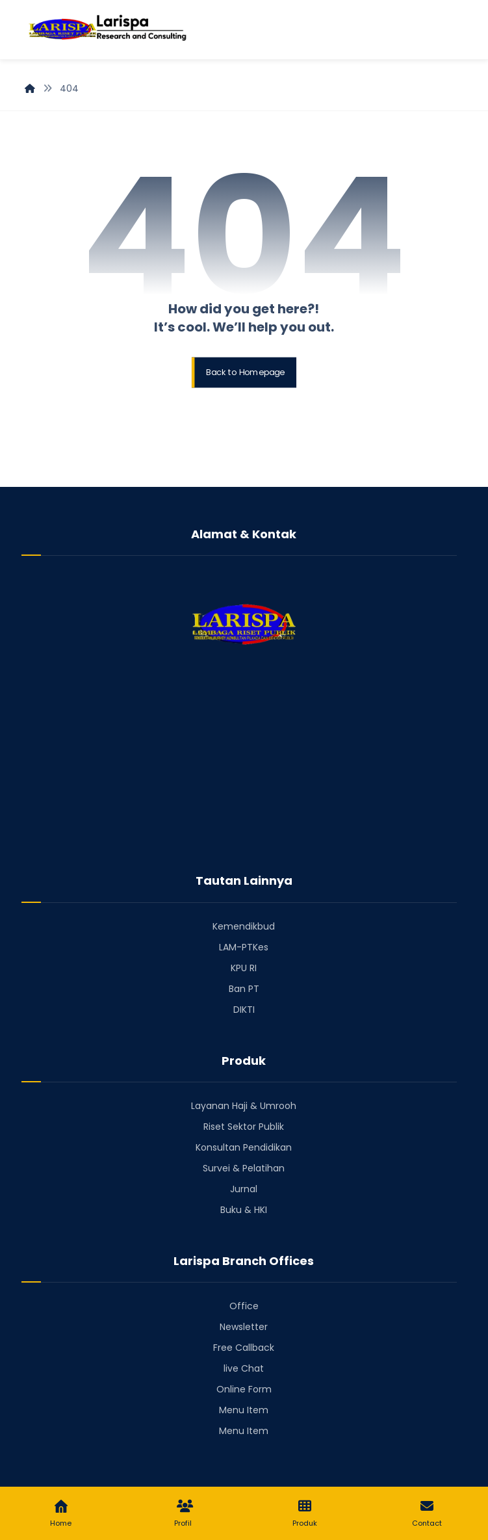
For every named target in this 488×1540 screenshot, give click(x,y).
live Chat (244, 1368)
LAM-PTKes (243, 947)
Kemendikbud (243, 926)
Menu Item (243, 1409)
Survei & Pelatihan (244, 1168)
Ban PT (244, 988)
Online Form (244, 1389)
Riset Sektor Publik (243, 1126)
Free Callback (243, 1347)
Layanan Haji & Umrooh (243, 1105)
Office (244, 1305)
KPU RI (244, 967)
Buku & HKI (243, 1209)
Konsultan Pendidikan (244, 1147)
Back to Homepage (245, 372)
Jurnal (243, 1188)
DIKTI (244, 1009)
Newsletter (244, 1326)
